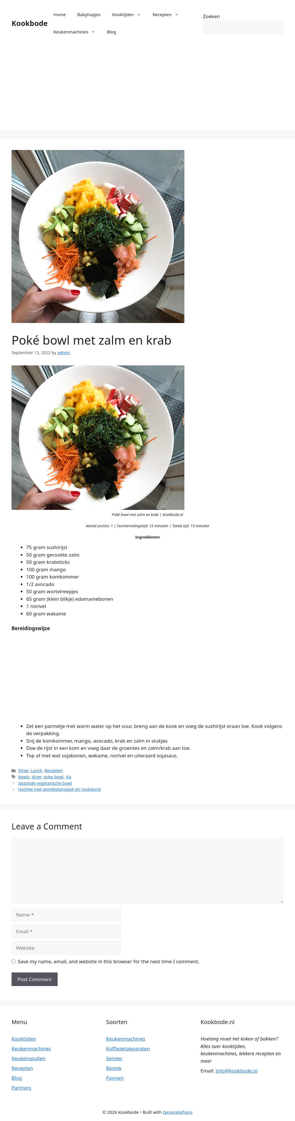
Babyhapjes (89, 14)
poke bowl (54, 777)
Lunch (36, 770)
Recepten (169, 14)
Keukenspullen (29, 1058)
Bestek (114, 1068)
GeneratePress (177, 1112)
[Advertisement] (147, 89)
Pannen (115, 1078)
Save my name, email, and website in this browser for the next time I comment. (108, 961)
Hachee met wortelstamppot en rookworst (59, 789)
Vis (68, 777)
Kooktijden (129, 14)
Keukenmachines (77, 31)
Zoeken (211, 16)
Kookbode (30, 23)
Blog (111, 32)
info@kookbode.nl (237, 1070)
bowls (23, 777)
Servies (114, 1058)
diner (36, 777)
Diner (23, 770)
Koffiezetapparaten (128, 1048)
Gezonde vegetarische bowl (45, 783)
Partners (21, 1087)
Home (60, 14)
